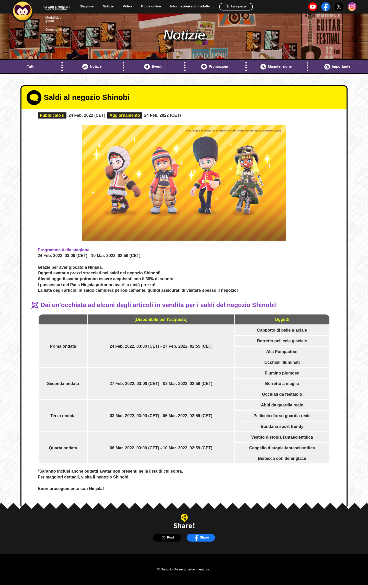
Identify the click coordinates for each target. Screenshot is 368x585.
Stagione (86, 6)
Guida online (151, 6)
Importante (337, 66)
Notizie (108, 6)
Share (201, 537)
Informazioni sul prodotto (190, 6)
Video (127, 6)
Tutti (30, 66)
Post (167, 537)
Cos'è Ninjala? (59, 7)
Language (236, 6)
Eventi (153, 66)
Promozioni (214, 66)
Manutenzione (276, 66)
